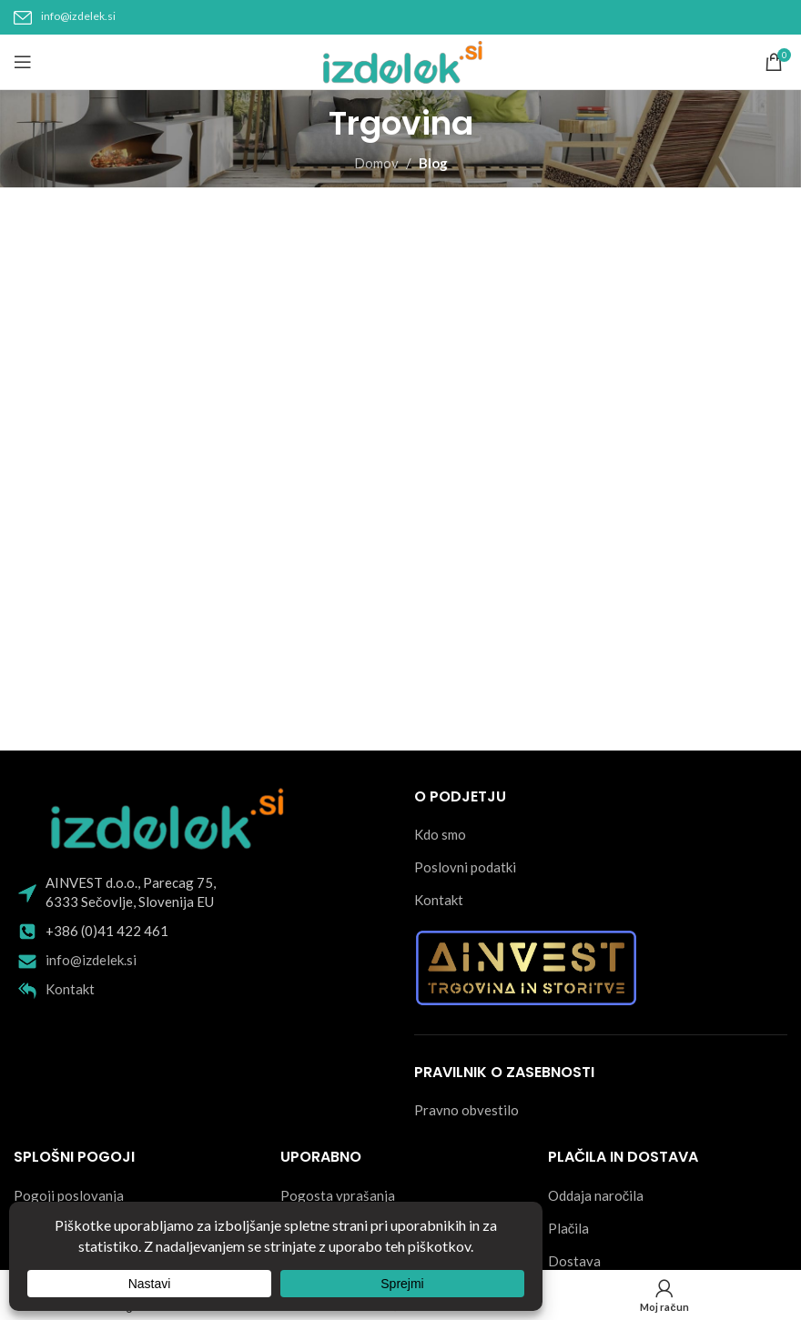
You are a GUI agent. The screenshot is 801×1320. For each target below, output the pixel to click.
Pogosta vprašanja (337, 1195)
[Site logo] (400, 60)
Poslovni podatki (465, 867)
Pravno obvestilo (466, 1110)
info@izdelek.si (78, 16)
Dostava (574, 1261)
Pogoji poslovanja (69, 1195)
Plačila (569, 1228)
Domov (376, 163)
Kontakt (70, 989)
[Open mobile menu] (23, 62)
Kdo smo (440, 834)
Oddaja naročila (596, 1195)
